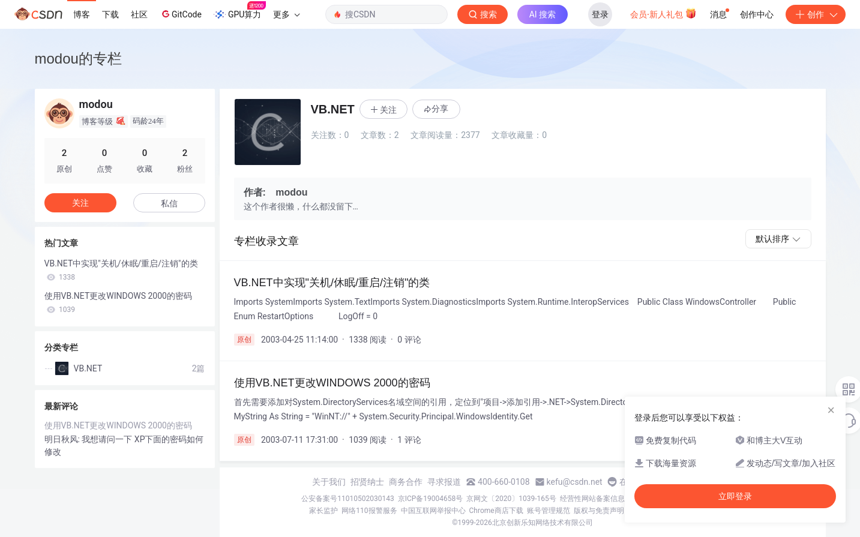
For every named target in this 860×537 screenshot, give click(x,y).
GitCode (181, 14)
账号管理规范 (548, 510)
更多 (286, 14)
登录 (600, 14)
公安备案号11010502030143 (347, 498)
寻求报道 (444, 482)
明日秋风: (63, 439)
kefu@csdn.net (575, 482)
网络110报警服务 (369, 510)
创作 (815, 14)
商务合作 (405, 482)
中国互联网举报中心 (433, 510)
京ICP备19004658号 (430, 498)
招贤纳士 (367, 482)
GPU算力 (240, 10)
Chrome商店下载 (496, 510)
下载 (110, 14)
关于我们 (329, 482)
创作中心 (757, 14)
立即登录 (735, 496)
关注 (80, 203)
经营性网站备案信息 (592, 498)
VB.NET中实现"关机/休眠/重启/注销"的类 (121, 270)
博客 (81, 14)
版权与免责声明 (599, 510)
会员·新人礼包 (663, 13)
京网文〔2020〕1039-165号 (511, 498)
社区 (139, 14)
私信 (169, 203)
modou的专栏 (78, 58)
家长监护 (323, 510)
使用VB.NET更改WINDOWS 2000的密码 (118, 302)
